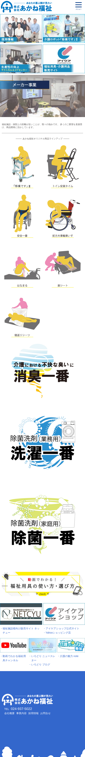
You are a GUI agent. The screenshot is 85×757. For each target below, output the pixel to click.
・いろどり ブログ (39, 664)
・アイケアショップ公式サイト (61, 628)
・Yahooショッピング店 (57, 632)
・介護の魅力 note (68, 656)
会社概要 (9, 713)
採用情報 (33, 713)
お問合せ (45, 713)
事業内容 (21, 713)
